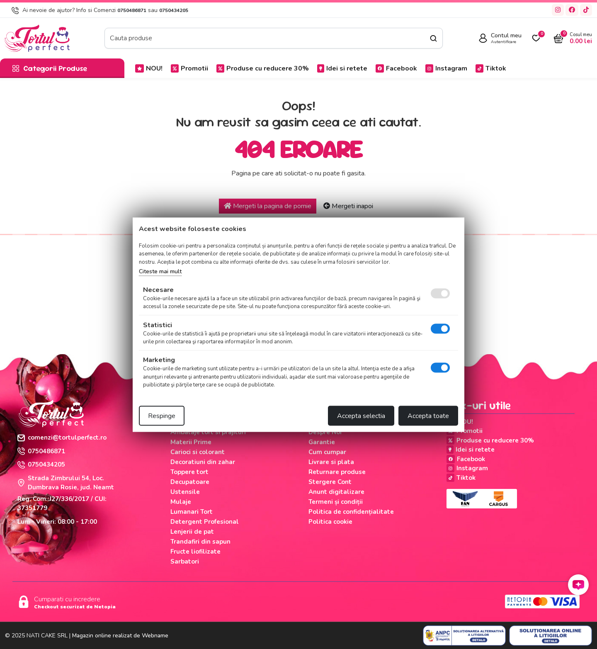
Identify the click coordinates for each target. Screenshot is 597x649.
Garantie (321, 442)
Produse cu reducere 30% (262, 68)
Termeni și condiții (335, 502)
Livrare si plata (331, 462)
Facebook (396, 68)
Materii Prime (190, 442)
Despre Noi (325, 432)
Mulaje (180, 502)
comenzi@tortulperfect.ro (62, 437)
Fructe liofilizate (195, 551)
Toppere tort (189, 472)
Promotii (189, 68)
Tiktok (491, 68)
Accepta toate (428, 415)
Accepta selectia (361, 415)
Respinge (161, 415)
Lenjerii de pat (192, 531)
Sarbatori (184, 561)
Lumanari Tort (191, 512)
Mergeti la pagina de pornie (267, 206)
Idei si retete (342, 68)
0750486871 (131, 10)
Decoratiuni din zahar (202, 462)
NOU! (149, 68)
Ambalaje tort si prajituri (208, 432)
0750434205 (173, 10)
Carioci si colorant (197, 452)
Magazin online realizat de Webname (120, 635)
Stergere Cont (330, 482)
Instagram (446, 68)
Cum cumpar (327, 452)
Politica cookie (330, 522)
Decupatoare (189, 482)
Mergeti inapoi (348, 206)
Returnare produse (337, 472)
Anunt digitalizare (336, 492)
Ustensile (185, 492)
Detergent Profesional (204, 522)
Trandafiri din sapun (200, 541)
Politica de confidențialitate (351, 512)
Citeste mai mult (160, 271)
